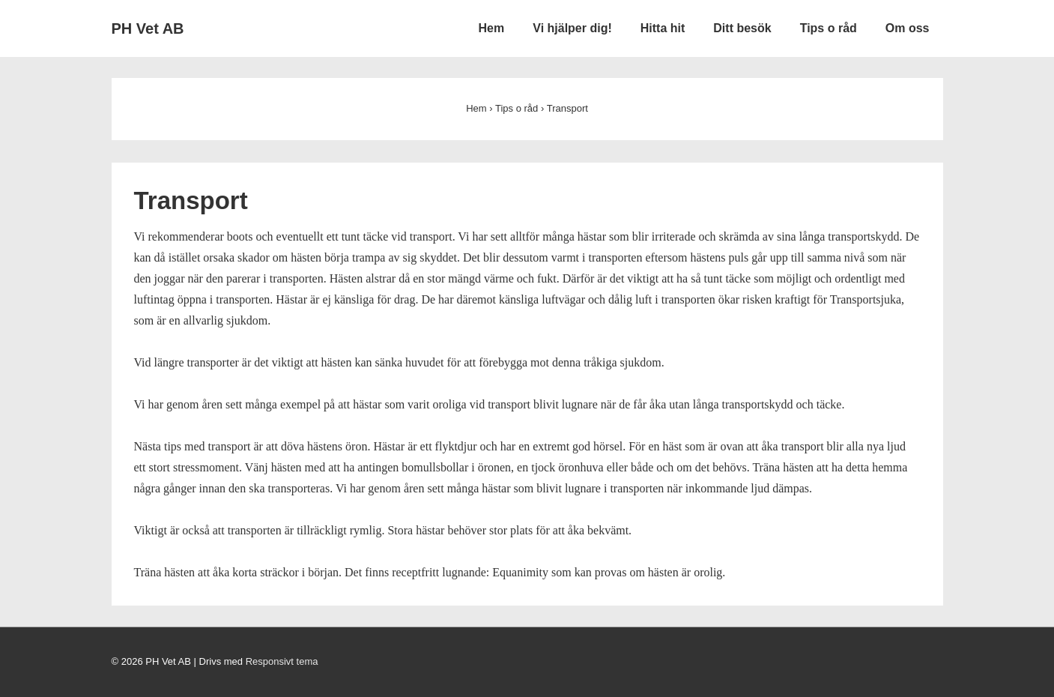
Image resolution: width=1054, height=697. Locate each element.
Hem (492, 28)
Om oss (907, 28)
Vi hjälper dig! (572, 28)
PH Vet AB (148, 28)
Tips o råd (828, 28)
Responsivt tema (282, 661)
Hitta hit (662, 28)
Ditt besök (742, 28)
